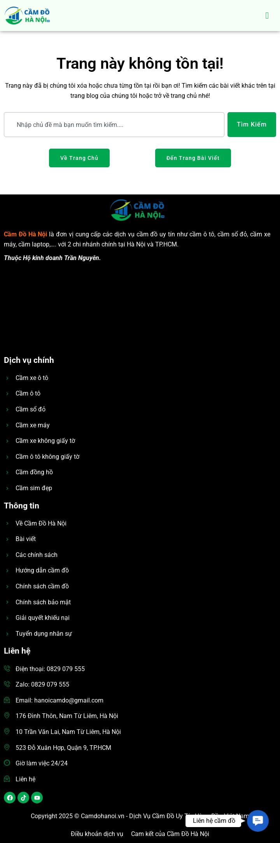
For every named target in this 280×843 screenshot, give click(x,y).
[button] (257, 820)
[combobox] (114, 124)
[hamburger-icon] (267, 15)
